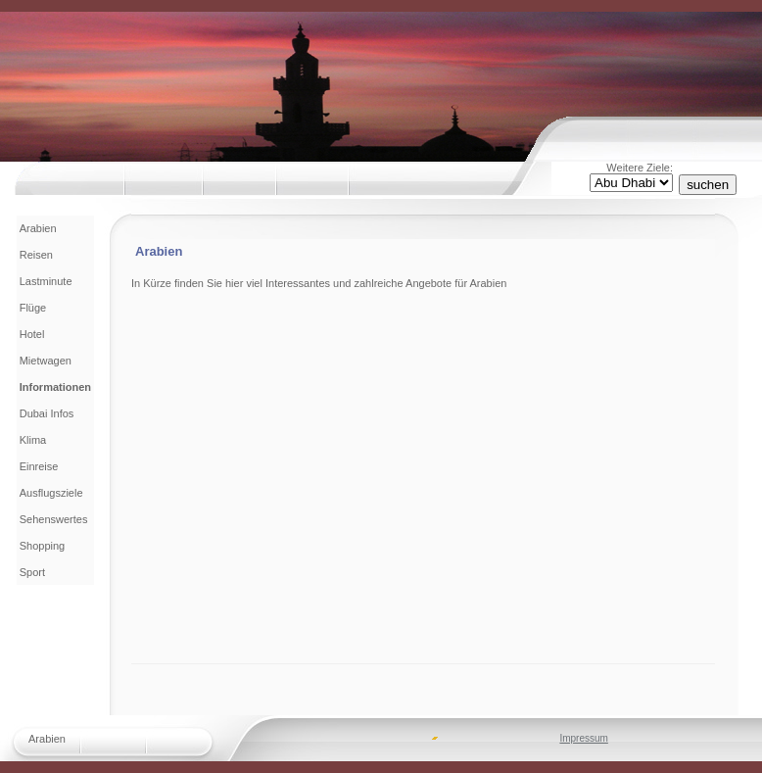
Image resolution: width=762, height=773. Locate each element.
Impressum (583, 738)
